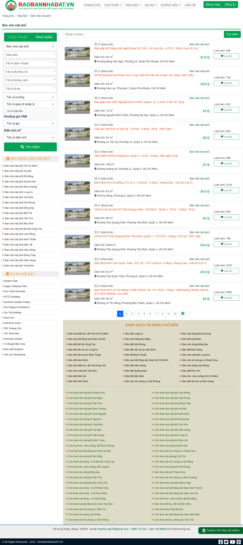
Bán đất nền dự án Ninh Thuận (83, 354)
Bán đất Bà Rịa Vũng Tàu (81, 344)
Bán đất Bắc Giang (190, 349)
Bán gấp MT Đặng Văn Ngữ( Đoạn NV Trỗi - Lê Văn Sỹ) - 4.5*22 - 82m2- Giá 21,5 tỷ (146, 48)
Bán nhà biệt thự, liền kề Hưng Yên (86, 365)
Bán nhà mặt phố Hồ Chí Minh (19, 165)
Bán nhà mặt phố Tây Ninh (17, 197)
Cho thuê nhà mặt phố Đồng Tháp (171, 403)
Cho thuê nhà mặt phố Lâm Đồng (171, 392)
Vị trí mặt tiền (13, 111)
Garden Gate (10, 280)
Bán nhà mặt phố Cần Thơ (17, 218)
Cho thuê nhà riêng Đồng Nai (83, 472)
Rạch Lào (8, 317)
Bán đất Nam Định (77, 360)
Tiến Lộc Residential (13, 354)
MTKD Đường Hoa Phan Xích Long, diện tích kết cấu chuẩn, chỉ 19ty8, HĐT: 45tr (143, 75)
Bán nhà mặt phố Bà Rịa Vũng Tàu (22, 228)
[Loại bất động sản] (30, 46)
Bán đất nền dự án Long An (82, 349)
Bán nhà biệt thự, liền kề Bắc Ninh (171, 504)
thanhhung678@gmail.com (113, 529)
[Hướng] (30, 97)
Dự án (150, 5)
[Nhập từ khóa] (143, 34)
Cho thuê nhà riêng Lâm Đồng (83, 514)
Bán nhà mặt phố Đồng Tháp (19, 255)
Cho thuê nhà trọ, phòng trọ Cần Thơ (173, 519)
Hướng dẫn (170, 5)
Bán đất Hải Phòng (134, 344)
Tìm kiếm (30, 147)
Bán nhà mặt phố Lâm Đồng (18, 234)
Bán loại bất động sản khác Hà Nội (86, 339)
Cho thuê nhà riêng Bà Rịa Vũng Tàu (87, 482)
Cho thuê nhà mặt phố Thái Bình (84, 424)
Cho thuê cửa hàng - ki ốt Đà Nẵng (86, 498)
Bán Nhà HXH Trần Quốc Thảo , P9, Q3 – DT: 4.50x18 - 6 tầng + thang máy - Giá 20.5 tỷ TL (150, 263)
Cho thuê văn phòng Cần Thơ (169, 456)
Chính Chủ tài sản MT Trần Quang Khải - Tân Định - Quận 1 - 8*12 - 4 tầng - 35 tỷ (144, 209)
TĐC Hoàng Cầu (11, 328)
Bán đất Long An (133, 333)
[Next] (183, 314)
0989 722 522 (139, 529)
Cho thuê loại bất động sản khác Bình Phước (177, 488)
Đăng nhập (213, 4)
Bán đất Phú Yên (189, 370)
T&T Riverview (10, 333)
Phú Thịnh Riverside (13, 291)
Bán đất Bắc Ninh (133, 376)
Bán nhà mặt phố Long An (17, 192)
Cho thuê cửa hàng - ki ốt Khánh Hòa (87, 488)
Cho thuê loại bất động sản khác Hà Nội (88, 451)
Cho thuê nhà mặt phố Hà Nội (169, 408)
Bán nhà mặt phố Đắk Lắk (17, 244)
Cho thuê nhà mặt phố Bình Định (171, 413)
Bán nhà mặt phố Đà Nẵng (17, 176)
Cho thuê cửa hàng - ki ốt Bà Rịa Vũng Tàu (90, 461)
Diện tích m (12, 130)
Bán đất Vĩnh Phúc (77, 381)
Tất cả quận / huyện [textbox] (17, 63)
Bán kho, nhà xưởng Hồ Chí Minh (198, 376)
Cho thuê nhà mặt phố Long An (170, 435)
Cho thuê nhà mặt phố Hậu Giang (171, 429)
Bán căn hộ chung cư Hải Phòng (141, 381)
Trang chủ (92, 5)
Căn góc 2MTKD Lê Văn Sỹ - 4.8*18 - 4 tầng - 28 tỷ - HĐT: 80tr (132, 128)
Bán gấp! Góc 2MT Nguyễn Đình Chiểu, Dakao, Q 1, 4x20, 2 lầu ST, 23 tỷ (139, 102)
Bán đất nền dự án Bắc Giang (196, 381)
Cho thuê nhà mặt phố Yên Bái (83, 429)
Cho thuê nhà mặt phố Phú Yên (170, 424)
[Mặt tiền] (5, 111)
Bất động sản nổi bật (28, 159)
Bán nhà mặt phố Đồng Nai (18, 207)
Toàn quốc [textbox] (12, 54)
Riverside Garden (12, 338)
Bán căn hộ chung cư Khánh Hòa (198, 360)
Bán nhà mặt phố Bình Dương (19, 186)
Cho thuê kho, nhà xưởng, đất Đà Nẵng (174, 498)
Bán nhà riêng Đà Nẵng (136, 339)
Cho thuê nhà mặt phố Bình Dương (86, 408)
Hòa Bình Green (11, 323)
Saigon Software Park (14, 286)
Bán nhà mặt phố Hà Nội (16, 171)
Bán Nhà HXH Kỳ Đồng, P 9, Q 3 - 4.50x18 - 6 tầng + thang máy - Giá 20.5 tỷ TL (143, 182)
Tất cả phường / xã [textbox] (17, 71)
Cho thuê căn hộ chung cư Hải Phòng (87, 519)
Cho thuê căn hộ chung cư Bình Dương (174, 477)
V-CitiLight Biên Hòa (13, 344)
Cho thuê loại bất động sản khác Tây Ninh (89, 504)
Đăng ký (230, 4)
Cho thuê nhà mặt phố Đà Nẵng (84, 398)
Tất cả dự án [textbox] (13, 88)
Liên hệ (190, 5)
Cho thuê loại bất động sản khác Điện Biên (176, 514)
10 (175, 313)
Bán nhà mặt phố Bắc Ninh (17, 223)
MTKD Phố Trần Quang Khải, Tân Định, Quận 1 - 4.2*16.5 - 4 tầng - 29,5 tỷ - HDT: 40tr (147, 236)
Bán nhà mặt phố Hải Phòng (18, 202)
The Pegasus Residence (16, 307)
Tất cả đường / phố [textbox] (17, 80)
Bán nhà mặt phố (41, 15)
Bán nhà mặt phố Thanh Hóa (168, 472)
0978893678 (162, 529)
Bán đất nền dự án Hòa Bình (139, 349)
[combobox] (30, 54)
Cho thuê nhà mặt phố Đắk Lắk (170, 440)
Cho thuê (111, 5)
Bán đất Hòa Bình (190, 339)
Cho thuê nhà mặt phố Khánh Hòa (85, 392)
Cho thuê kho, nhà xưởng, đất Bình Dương (90, 445)
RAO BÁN (44, 37)
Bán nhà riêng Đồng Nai (193, 344)
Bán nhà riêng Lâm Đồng (194, 365)
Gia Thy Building (11, 312)
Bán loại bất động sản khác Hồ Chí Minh (145, 360)
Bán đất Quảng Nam (135, 370)
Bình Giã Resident (12, 349)
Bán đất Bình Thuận (134, 354)
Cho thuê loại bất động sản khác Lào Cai (175, 493)
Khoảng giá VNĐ (15, 116)
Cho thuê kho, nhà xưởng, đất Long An (88, 466)
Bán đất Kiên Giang (134, 365)
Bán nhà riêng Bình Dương (195, 333)
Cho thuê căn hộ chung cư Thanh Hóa (173, 451)
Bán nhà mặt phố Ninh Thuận (19, 239)
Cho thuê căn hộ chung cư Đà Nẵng (172, 461)
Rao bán (132, 5)
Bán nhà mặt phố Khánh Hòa (19, 181)
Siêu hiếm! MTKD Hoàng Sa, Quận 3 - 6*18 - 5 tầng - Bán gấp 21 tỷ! (136, 155)
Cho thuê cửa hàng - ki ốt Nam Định (86, 493)
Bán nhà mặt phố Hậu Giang (18, 249)
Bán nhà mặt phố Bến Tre (17, 213)
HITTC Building (11, 296)
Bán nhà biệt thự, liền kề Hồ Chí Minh (87, 333)
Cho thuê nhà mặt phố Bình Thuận (85, 440)
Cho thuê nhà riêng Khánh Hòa (169, 445)
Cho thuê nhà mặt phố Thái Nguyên (86, 413)
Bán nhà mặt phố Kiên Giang (19, 260)
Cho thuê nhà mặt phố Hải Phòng (171, 398)
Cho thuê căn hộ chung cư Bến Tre (86, 509)
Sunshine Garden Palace (16, 302)
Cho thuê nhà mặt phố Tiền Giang (85, 435)
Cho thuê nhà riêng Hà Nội (167, 509)
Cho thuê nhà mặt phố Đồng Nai (170, 419)
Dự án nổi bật (20, 274)
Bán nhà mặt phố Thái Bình (18, 265)
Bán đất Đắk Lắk (76, 376)
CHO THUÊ (17, 37)
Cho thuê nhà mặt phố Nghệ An (84, 419)
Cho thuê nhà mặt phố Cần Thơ (84, 403)
